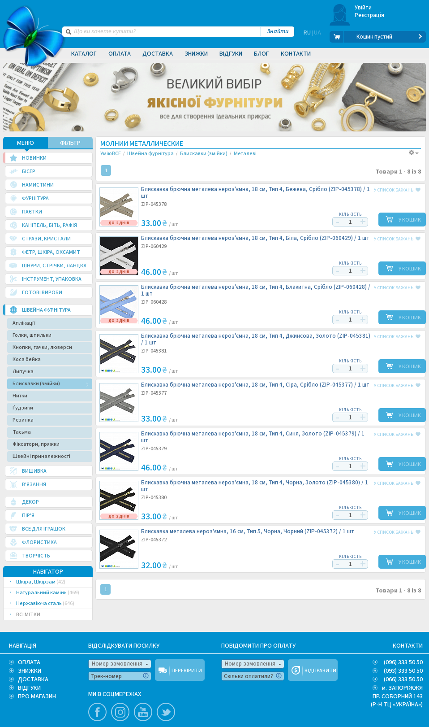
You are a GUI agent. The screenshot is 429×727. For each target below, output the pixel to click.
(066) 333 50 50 (403, 679)
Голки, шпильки (32, 335)
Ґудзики (23, 407)
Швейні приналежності (41, 456)
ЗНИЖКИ (29, 670)
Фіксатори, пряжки (36, 444)
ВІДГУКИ (29, 687)
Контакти (296, 53)
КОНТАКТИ (408, 645)
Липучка (23, 371)
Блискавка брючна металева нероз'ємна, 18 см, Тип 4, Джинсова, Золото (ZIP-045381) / (255, 339)
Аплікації (24, 322)
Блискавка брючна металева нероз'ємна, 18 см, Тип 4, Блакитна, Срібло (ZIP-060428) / (255, 290)
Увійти (363, 7)
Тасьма (22, 431)
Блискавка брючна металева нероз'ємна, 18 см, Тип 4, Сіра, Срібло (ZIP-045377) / (255, 384)
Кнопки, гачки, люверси (42, 347)
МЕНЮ (25, 142)
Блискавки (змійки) (36, 383)
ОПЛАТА (29, 662)
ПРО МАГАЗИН (37, 696)
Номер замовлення (117, 663)
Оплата (119, 53)
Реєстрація (370, 15)
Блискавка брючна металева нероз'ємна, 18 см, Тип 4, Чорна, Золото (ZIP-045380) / (254, 485)
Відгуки (230, 53)
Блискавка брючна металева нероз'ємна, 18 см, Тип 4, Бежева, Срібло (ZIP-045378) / (255, 192)
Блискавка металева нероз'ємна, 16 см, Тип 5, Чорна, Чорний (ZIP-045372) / (247, 531)
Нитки (20, 395)
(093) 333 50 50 (403, 670)
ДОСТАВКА (33, 679)
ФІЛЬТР (70, 142)
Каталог (84, 53)
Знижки (196, 53)
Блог (261, 53)
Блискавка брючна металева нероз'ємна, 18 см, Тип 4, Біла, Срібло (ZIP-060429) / (255, 238)
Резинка (23, 419)
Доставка (157, 53)
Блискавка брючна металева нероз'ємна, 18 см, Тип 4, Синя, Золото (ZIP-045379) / (253, 437)
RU (307, 36)
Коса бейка (27, 359)
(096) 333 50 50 (403, 662)
